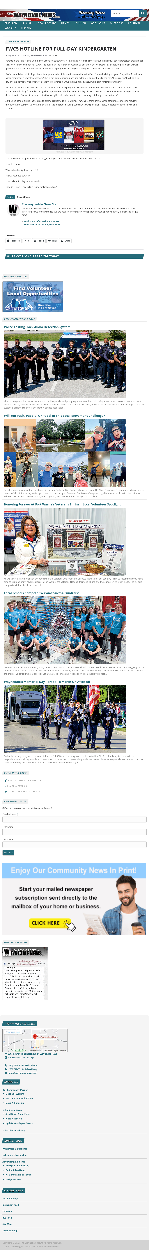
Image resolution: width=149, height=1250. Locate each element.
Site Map (7, 1224)
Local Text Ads (46, 23)
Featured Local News (18, 42)
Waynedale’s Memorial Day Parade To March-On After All (47, 681)
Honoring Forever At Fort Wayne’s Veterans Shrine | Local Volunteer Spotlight (62, 504)
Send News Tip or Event (17, 1114)
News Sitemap (10, 1230)
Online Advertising (15, 1170)
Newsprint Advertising (17, 1165)
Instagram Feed (10, 1204)
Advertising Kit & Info (13, 1161)
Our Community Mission (15, 1089)
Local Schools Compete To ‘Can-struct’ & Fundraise (42, 593)
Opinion (81, 23)
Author (10, 197)
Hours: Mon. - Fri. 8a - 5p (19, 1057)
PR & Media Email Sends (18, 1174)
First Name (7, 826)
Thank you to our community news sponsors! (74, 151)
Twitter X (7, 1211)
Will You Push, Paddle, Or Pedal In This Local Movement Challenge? (54, 415)
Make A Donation (14, 1102)
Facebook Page (10, 1198)
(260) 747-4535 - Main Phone (21, 1065)
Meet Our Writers (14, 1093)
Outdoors (116, 23)
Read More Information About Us (41, 221)
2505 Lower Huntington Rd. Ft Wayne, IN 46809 (31, 1053)
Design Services (13, 1179)
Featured (11, 23)
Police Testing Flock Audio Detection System (37, 327)
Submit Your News (12, 1110)
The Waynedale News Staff (35, 55)
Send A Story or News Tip (24, 780)
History (26, 28)
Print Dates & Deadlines (14, 1148)
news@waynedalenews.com (21, 1073)
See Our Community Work (19, 1098)
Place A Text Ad (17, 786)
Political (134, 23)
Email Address (10, 814)
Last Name (7, 839)
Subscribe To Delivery (13, 1130)
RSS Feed (7, 1217)
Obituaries (98, 23)
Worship (10, 28)
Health (66, 23)
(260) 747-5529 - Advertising (21, 1069)
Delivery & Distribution (14, 1155)
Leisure (27, 23)
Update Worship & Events (19, 1123)
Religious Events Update (24, 791)
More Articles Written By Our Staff (42, 224)
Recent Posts (23, 197)
